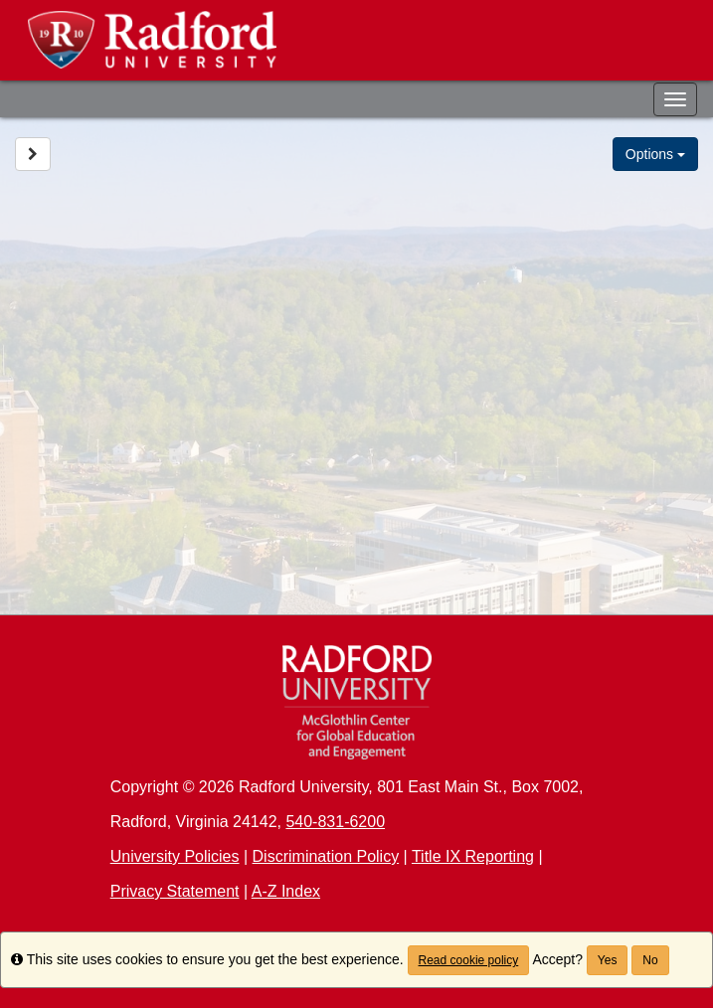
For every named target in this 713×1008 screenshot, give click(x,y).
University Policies (175, 856)
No (649, 960)
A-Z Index (286, 891)
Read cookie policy (469, 960)
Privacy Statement (175, 891)
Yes (608, 960)
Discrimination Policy (326, 856)
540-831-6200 (335, 821)
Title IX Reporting (473, 856)
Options (655, 154)
